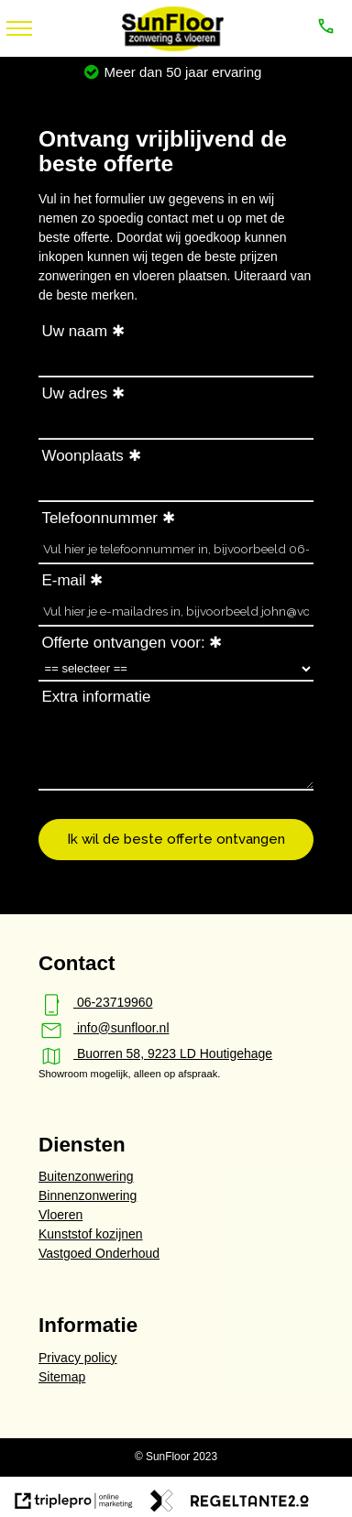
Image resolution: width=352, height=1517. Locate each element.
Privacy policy (77, 1357)
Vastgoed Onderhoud (99, 1253)
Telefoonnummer (99, 518)
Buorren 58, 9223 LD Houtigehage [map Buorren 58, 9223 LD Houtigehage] (155, 1053)
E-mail (63, 580)
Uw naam (74, 331)
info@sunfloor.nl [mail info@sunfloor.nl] (104, 1027)
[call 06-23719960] (328, 29)
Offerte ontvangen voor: (122, 642)
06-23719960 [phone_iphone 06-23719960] (95, 1002)
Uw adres (74, 393)
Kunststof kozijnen (90, 1234)
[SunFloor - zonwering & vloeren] (172, 46)
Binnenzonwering (87, 1195)
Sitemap (61, 1377)
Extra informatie (95, 696)
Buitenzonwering (86, 1176)
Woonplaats (82, 455)
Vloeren (60, 1214)
